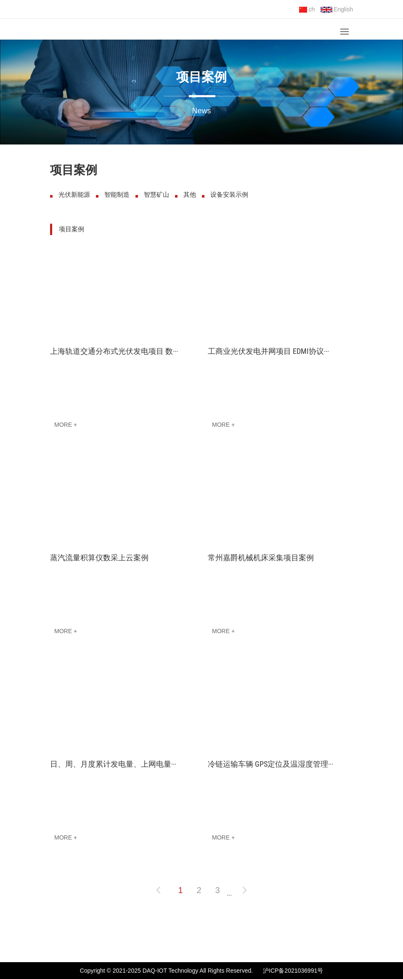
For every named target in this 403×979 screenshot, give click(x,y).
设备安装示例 (229, 194)
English (337, 9)
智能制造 (117, 194)
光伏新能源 (74, 194)
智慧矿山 (156, 194)
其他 (189, 194)
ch (307, 9)
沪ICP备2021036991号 (293, 970)
